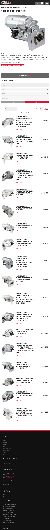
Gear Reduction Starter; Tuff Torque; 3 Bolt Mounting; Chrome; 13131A (24, 156)
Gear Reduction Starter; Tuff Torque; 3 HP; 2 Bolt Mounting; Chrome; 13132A (24, 242)
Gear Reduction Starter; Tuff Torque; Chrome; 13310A (24, 226)
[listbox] (25, 98)
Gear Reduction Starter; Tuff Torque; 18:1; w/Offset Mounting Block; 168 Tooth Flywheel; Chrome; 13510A (24, 261)
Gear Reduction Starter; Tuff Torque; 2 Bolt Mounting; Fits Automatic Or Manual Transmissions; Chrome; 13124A (25, 348)
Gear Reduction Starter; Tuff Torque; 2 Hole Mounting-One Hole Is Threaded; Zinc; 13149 (24, 140)
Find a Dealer (19, 129)
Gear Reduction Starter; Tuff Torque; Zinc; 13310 (24, 208)
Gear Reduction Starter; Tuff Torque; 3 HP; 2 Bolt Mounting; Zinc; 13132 (24, 192)
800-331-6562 (10, 476)
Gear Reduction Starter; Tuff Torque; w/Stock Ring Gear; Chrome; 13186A (24, 365)
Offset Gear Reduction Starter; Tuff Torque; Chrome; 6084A (24, 332)
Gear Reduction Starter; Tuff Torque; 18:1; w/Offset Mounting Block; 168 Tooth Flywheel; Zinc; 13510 (24, 413)
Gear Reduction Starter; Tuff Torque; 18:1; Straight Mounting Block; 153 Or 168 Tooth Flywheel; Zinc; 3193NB (25, 298)
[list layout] (47, 109)
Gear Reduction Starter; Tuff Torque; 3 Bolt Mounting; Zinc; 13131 (24, 395)
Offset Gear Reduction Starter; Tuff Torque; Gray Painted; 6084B (24, 380)
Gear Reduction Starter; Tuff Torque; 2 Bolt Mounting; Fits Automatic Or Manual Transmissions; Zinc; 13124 (24, 175)
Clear (13, 102)
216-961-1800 (9, 474)
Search (37, 102)
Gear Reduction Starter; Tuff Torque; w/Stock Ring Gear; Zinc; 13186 (24, 279)
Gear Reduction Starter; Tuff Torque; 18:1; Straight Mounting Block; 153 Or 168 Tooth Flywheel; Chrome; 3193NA (25, 121)
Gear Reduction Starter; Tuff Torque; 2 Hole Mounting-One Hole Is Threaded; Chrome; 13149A (24, 316)
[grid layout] (45, 109)
